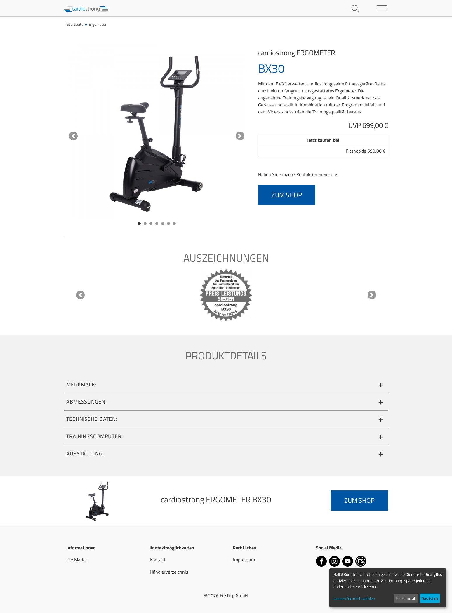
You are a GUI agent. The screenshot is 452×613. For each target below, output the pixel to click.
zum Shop (287, 195)
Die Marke (77, 559)
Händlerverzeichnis (169, 571)
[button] (73, 136)
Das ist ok (429, 598)
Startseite (75, 24)
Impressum (244, 559)
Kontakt (158, 559)
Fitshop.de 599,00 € (365, 150)
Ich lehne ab (406, 598)
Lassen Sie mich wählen (354, 598)
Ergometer (98, 24)
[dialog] (387, 587)
